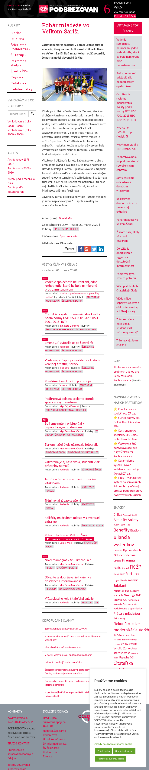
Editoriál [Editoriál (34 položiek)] (117, 560)
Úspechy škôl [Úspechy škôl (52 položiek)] (126, 657)
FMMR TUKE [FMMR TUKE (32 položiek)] (119, 574)
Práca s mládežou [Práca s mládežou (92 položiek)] (127, 613)
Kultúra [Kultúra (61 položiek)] (134, 591)
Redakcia (18, 83)
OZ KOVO (17, 39)
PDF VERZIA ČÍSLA (125, 16)
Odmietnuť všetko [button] (124, 751)
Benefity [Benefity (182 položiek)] (122, 530)
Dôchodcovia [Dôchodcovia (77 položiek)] (126, 555)
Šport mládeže (68, 236)
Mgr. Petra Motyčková (71, 431)
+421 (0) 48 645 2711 (21, 722)
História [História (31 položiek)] (123, 580)
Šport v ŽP (19, 71)
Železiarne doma (72, 300)
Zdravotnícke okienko (72, 588)
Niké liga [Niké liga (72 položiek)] (129, 595)
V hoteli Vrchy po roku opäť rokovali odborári (68, 655)
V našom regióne (67, 567)
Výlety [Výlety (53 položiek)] (124, 643)
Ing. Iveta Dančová (69, 325)
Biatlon (16, 33)
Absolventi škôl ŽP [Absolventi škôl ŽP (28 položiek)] (130, 515)
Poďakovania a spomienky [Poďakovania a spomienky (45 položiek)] (128, 608)
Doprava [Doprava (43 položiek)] (118, 550)
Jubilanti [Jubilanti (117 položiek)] (120, 585)
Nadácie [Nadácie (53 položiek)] (118, 595)
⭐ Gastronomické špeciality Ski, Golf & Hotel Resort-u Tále (126, 435)
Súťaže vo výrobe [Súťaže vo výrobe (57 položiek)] (124, 635)
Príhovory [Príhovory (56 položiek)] (119, 618)
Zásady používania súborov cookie (113, 744)
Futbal (50, 490)
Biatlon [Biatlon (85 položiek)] (135, 530)
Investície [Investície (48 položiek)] (133, 580)
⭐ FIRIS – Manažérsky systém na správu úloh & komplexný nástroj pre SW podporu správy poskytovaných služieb (128, 486)
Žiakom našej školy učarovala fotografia (127, 236)
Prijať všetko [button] (104, 751)
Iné (96, 602)
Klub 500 (64, 367)
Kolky (74, 229)
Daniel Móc (66, 218)
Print (69, 249)
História (81, 410)
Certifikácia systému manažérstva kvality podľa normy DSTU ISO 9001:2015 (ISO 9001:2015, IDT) (126, 107)
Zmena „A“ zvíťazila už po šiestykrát (124, 132)
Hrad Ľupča (50, 718)
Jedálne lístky (22, 89)
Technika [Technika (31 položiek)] (117, 639)
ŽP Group (18, 55)
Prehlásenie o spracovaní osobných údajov (20, 754)
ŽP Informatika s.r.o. (55, 743)
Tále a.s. (48, 756)
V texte (63, 385)
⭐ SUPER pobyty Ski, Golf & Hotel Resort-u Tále (127, 422)
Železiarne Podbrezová (20, 47)
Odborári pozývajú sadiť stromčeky (63, 662)
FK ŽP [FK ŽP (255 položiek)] (135, 567)
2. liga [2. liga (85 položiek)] (118, 514)
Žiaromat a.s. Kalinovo (69, 434)
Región (17, 77)
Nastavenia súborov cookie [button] (111, 758)
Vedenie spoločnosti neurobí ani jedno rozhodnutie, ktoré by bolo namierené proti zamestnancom (127, 52)
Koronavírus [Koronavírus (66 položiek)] (121, 591)
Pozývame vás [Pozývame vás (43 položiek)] (130, 604)
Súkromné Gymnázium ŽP (83, 452)
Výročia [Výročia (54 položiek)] (118, 648)
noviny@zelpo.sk (18, 718)
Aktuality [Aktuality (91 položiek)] (120, 519)
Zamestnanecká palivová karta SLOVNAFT (67, 628)
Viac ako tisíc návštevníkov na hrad (63, 647)
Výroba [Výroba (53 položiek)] (133, 643)
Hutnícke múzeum (54, 739)
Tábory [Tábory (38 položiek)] (125, 639)
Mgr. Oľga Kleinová (69, 406)
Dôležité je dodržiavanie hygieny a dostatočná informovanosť (125, 257)
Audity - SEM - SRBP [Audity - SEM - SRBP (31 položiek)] (122, 524)
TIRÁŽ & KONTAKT (19, 743)
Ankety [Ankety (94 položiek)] (133, 519)
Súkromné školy (18, 63)
